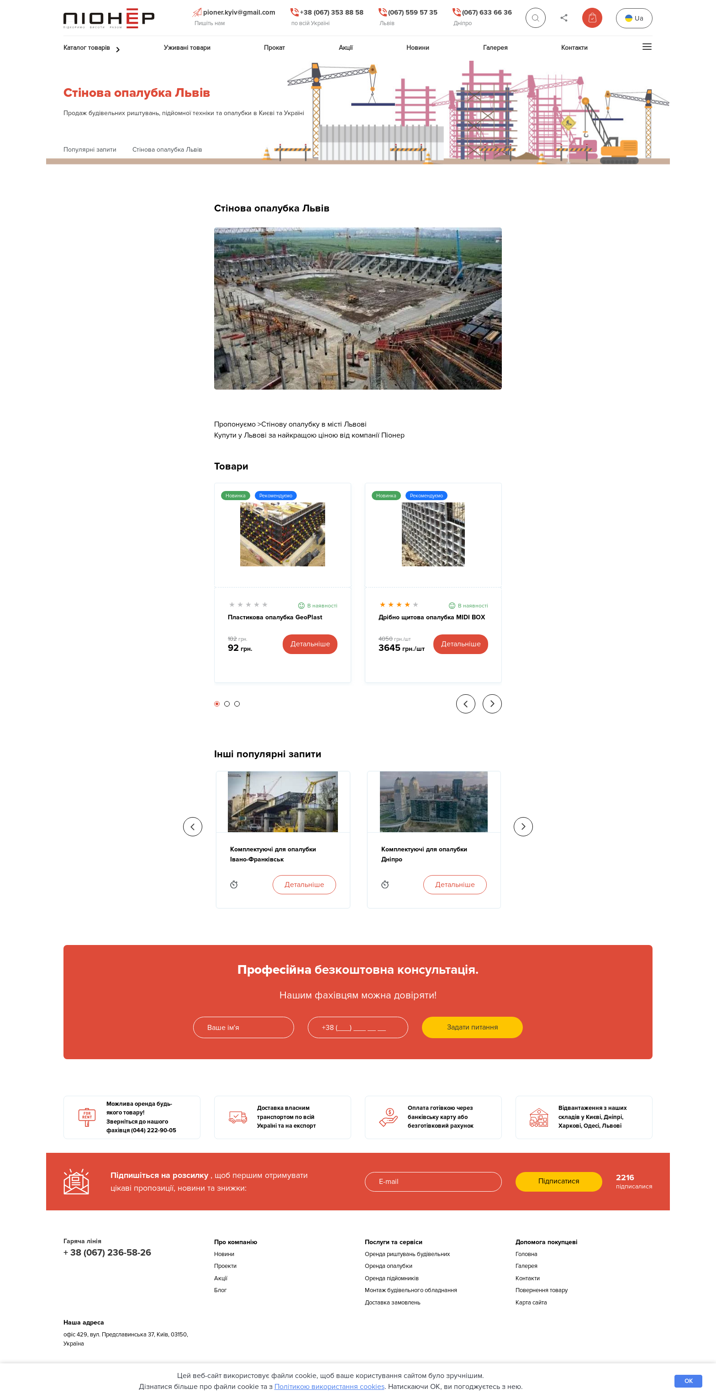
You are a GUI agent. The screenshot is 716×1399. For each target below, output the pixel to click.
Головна (526, 1254)
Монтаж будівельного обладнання (411, 1290)
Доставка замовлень (393, 1302)
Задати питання (472, 1027)
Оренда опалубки (388, 1266)
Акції (220, 1278)
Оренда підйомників (392, 1278)
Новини (224, 1254)
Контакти (528, 1278)
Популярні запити (89, 149)
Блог (220, 1290)
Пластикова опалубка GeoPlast (275, 617)
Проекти (225, 1266)
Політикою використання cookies (329, 1386)
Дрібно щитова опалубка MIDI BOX (432, 617)
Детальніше (310, 644)
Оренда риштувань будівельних (407, 1254)
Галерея (526, 1266)
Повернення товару (542, 1290)
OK (688, 1381)
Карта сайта (531, 1302)
